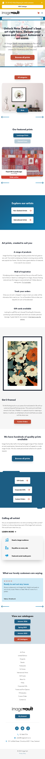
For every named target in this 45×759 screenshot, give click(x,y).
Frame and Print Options (22, 689)
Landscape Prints (22, 135)
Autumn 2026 (22, 621)
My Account (22, 716)
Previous (5, 117)
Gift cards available (22, 308)
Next (40, 117)
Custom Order (22, 696)
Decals (22, 662)
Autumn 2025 (22, 633)
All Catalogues (22, 639)
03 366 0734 (22, 734)
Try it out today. (26, 282)
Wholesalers (22, 693)
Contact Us (22, 700)
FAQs (22, 683)
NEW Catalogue (22, 6)
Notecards (22, 666)
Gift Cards (22, 676)
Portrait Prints (22, 141)
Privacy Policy (22, 753)
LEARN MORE (9, 532)
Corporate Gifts (22, 686)
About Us (22, 679)
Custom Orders (22, 422)
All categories (22, 77)
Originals (22, 659)
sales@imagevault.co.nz (22, 738)
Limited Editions (22, 656)
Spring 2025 (22, 627)
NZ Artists (22, 669)
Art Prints (22, 652)
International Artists (22, 672)
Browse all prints (22, 57)
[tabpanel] (22, 97)
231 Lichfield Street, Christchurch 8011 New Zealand (22, 741)
